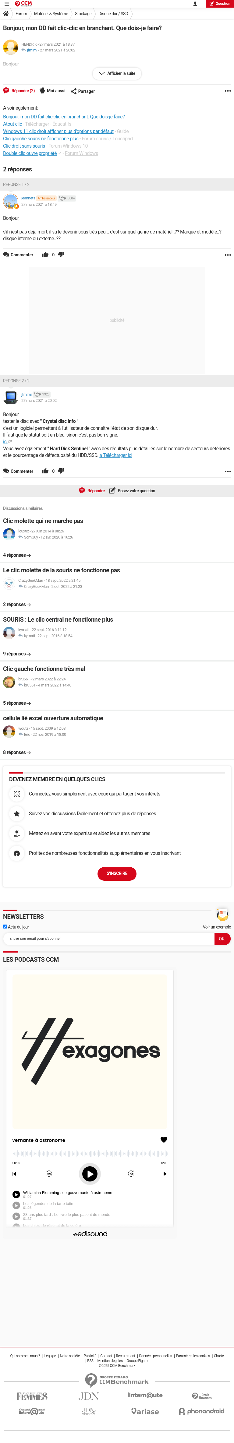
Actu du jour (16, 927)
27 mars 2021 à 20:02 (57, 50)
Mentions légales (109, 1361)
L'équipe (50, 1356)
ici (5, 441)
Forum (21, 13)
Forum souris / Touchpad (107, 139)
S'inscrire (117, 873)
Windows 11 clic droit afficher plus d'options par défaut (58, 131)
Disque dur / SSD (113, 13)
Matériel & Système (51, 13)
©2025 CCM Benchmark (117, 1366)
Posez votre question (136, 490)
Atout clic (12, 124)
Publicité (89, 1356)
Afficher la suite (120, 73)
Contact (106, 1356)
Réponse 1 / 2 (16, 184)
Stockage (83, 13)
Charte (219, 1356)
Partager (83, 91)
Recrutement (125, 1356)
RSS (90, 1361)
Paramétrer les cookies (193, 1356)
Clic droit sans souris (24, 146)
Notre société (70, 1356)
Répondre (96, 490)
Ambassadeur (46, 198)
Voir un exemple (217, 927)
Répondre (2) (23, 90)
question (220, 3)
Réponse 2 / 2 (16, 380)
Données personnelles (155, 1356)
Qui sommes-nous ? (25, 1356)
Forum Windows (81, 153)
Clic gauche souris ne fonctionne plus (40, 139)
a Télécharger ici (115, 455)
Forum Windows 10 (68, 146)
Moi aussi (56, 90)
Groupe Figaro (136, 1361)
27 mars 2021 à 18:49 (39, 204)
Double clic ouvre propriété (30, 153)
